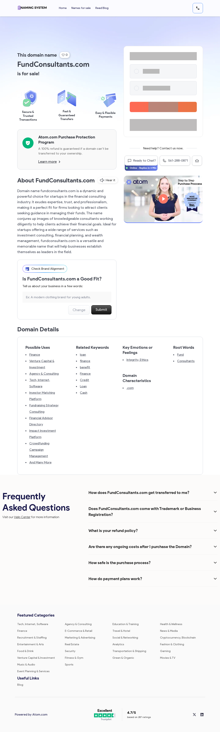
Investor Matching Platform (42, 396)
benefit (85, 367)
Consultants (186, 361)
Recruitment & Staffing (32, 637)
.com (130, 388)
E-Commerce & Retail (78, 631)
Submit (101, 309)
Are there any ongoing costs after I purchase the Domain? (140, 546)
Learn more (49, 161)
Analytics (118, 644)
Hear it (107, 180)
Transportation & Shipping (129, 651)
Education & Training (125, 624)
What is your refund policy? (113, 530)
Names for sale (81, 8)
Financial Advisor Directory (41, 421)
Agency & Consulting (44, 374)
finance (85, 361)
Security (70, 651)
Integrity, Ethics (137, 360)
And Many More (40, 462)
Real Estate (72, 644)
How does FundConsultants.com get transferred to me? (138, 492)
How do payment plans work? (115, 578)
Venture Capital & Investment (41, 364)
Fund (180, 354)
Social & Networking (125, 637)
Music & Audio (26, 664)
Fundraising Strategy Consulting (44, 408)
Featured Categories (36, 615)
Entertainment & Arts (30, 644)
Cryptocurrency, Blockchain (178, 637)
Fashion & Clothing (172, 644)
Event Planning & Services (33, 671)
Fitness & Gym (74, 658)
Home (63, 8)
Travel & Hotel (121, 631)
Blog (20, 684)
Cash (83, 393)
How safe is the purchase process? (119, 562)
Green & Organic (123, 658)
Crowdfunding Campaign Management (39, 449)
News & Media (169, 631)
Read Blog (102, 8)
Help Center (22, 517)
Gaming (165, 651)
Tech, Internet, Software (39, 383)
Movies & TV (167, 658)
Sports (69, 664)
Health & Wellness (171, 624)
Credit (84, 380)
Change (79, 310)
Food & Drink (25, 651)
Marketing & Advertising (80, 637)
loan (83, 354)
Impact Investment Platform (42, 434)
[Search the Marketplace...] (66, 297)
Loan (83, 386)
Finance (34, 354)
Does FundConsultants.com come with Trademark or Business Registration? (144, 511)
